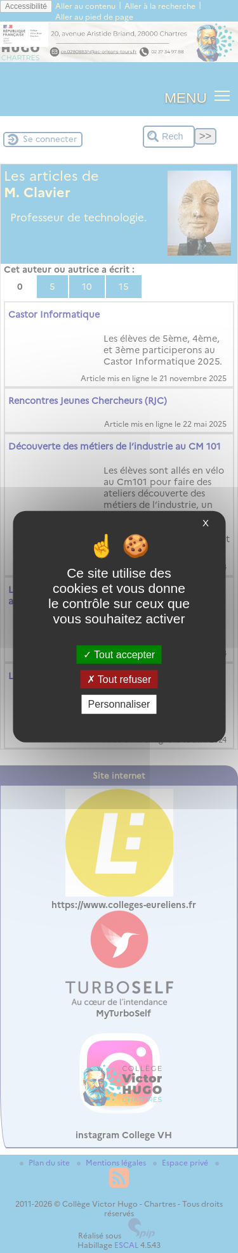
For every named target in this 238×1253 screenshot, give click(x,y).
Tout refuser (119, 679)
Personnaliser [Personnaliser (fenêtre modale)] (119, 704)
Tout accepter (119, 654)
